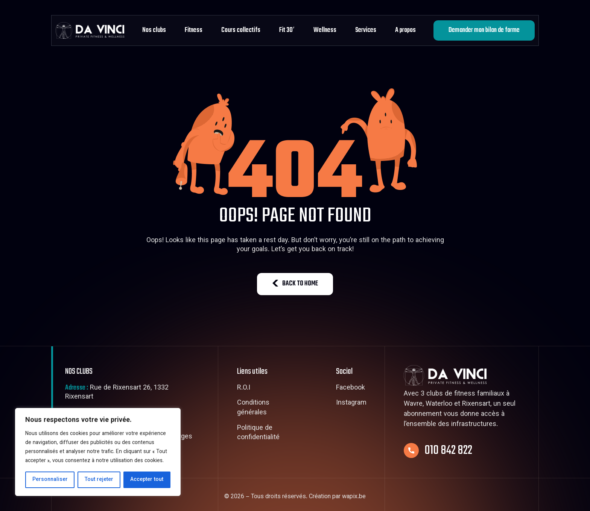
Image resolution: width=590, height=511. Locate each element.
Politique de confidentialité (258, 433)
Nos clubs (154, 30)
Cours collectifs (240, 30)
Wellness (324, 30)
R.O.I (243, 388)
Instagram (351, 403)
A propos (405, 30)
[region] (98, 452)
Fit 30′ (286, 30)
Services (365, 30)
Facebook (350, 388)
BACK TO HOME (295, 283)
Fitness (193, 30)
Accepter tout (146, 480)
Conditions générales (253, 408)
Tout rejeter (99, 480)
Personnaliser (50, 480)
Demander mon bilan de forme (484, 30)
